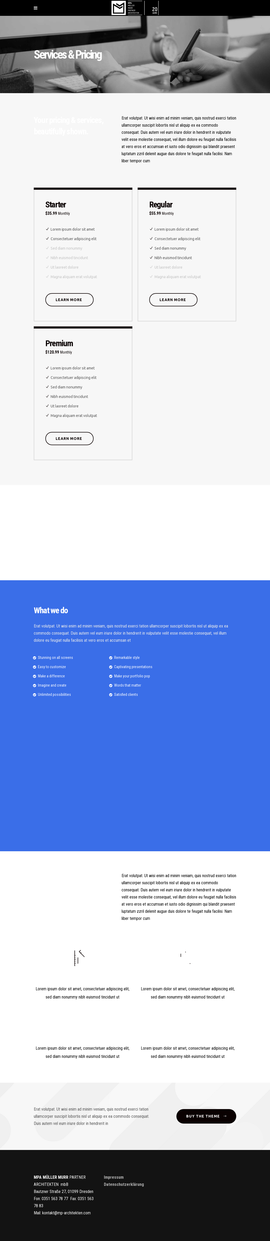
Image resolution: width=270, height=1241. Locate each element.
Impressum (114, 1177)
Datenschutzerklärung (124, 1184)
